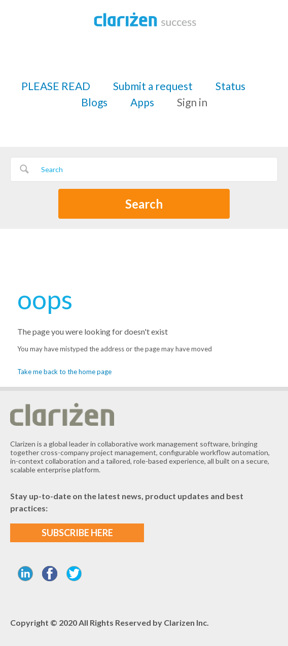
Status (230, 85)
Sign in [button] (192, 102)
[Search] (144, 169)
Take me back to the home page (64, 372)
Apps (142, 102)
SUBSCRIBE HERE (77, 532)
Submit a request (153, 85)
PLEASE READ (55, 85)
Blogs (94, 102)
